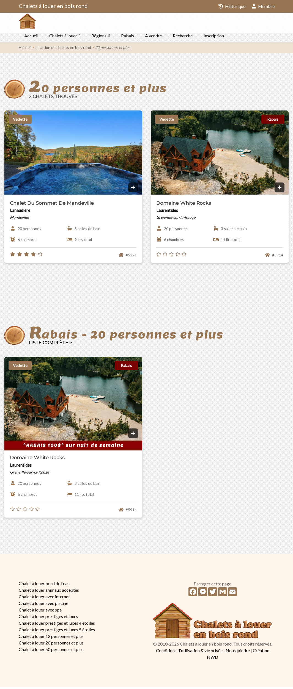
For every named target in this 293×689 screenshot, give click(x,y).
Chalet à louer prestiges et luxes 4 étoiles (57, 625)
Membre (263, 6)
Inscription (214, 37)
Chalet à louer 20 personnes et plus (51, 645)
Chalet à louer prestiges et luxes (48, 618)
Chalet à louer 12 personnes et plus (51, 638)
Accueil (31, 37)
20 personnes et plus (112, 49)
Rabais (127, 37)
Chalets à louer (63, 37)
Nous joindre (238, 652)
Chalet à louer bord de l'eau (44, 585)
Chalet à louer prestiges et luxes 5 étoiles (57, 631)
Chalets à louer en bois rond (53, 5)
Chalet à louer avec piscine (43, 605)
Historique (231, 6)
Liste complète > (50, 345)
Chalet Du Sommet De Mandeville (52, 205)
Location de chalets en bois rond (63, 49)
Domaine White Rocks (183, 205)
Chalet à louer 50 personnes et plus (51, 651)
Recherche (183, 37)
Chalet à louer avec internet (44, 598)
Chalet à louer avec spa (40, 612)
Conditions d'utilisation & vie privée (189, 652)
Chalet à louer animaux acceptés (49, 592)
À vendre (153, 37)
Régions (98, 37)
